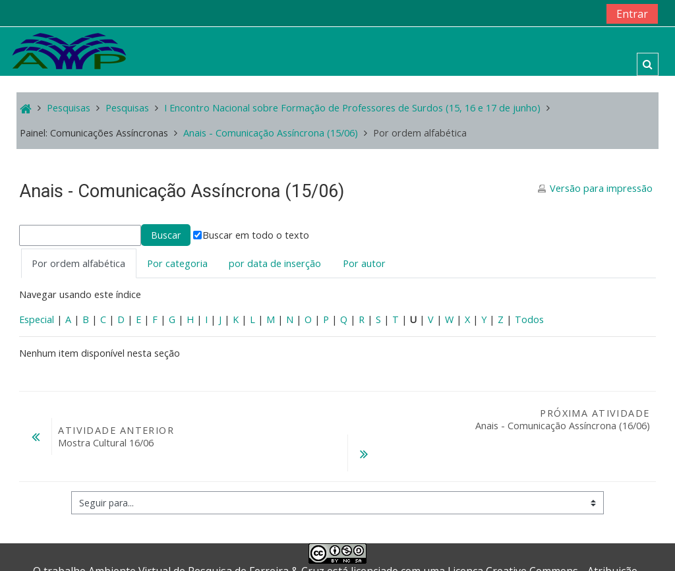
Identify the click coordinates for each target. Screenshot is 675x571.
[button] (648, 64)
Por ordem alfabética (78, 263)
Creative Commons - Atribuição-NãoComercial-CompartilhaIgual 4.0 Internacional (428, 544)
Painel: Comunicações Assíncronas (94, 133)
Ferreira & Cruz (286, 537)
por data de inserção (275, 263)
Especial (36, 319)
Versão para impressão (601, 188)
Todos (529, 319)
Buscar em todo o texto (251, 235)
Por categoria (177, 263)
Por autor (364, 263)
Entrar (632, 14)
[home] (69, 50)
